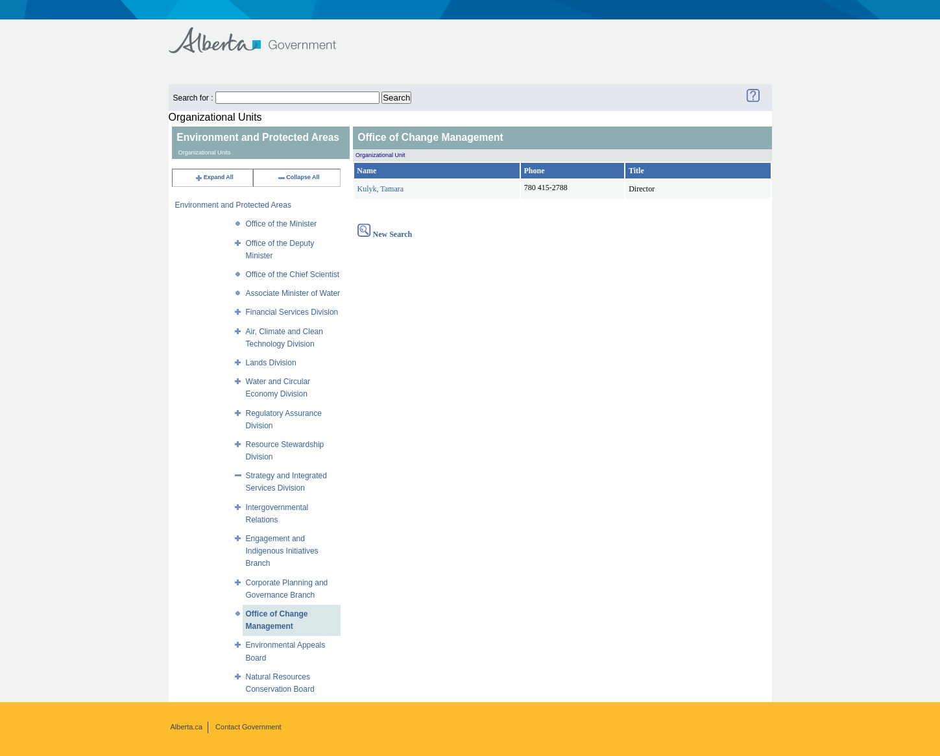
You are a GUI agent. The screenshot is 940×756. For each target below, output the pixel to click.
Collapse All (298, 177)
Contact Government (248, 727)
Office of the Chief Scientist (293, 274)
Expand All (214, 177)
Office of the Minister (281, 223)
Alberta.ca (187, 727)
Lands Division (271, 362)
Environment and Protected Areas (233, 205)
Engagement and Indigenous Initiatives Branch (282, 551)
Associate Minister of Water (293, 293)
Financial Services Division (292, 312)
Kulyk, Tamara (380, 188)
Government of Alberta (263, 34)
